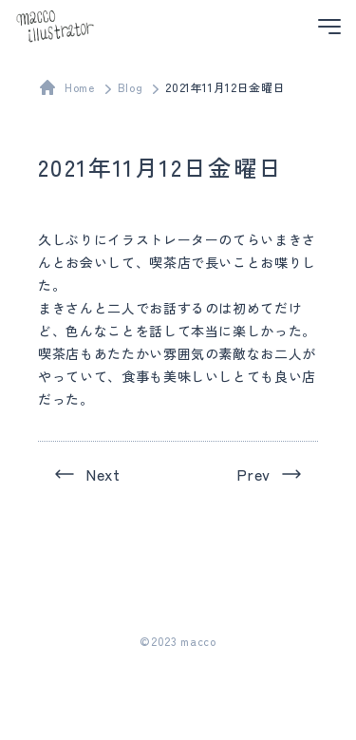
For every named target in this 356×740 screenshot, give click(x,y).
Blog (130, 87)
